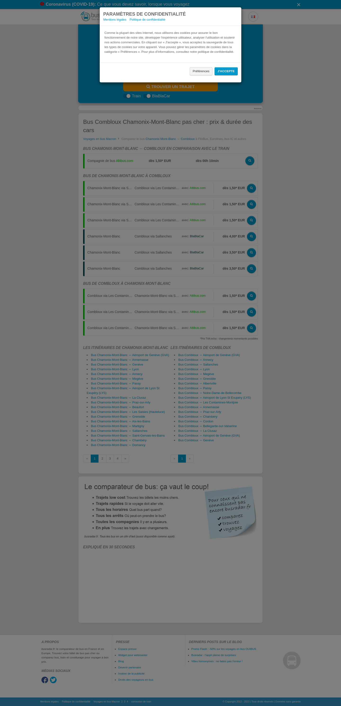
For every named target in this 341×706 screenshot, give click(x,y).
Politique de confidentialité (147, 19)
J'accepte (226, 71)
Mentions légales (114, 19)
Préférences (201, 71)
